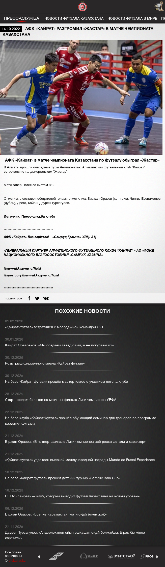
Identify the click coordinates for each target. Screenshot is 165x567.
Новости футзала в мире (132, 18)
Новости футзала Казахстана (73, 18)
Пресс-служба (21, 18)
